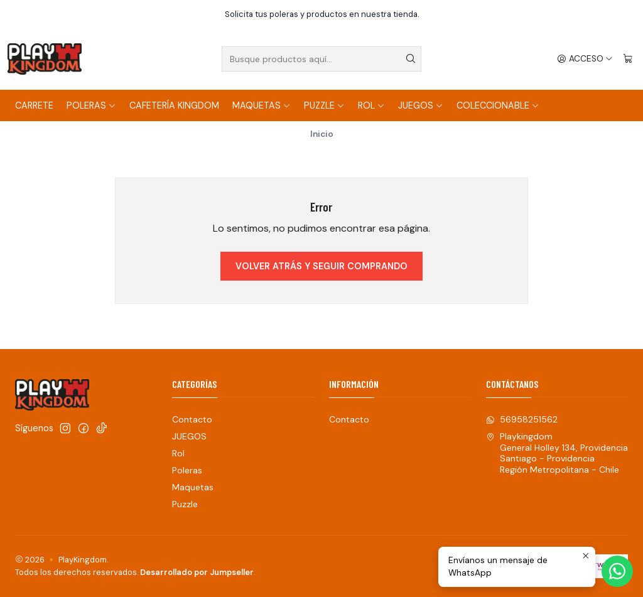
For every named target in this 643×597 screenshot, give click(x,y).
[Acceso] (585, 59)
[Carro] (627, 59)
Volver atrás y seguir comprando (321, 266)
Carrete (34, 105)
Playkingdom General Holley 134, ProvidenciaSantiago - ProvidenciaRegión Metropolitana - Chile (557, 453)
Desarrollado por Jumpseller (197, 572)
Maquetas (261, 105)
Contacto (192, 419)
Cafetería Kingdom (174, 105)
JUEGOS (420, 105)
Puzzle (324, 105)
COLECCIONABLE (498, 105)
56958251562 (522, 419)
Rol (371, 105)
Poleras (91, 105)
